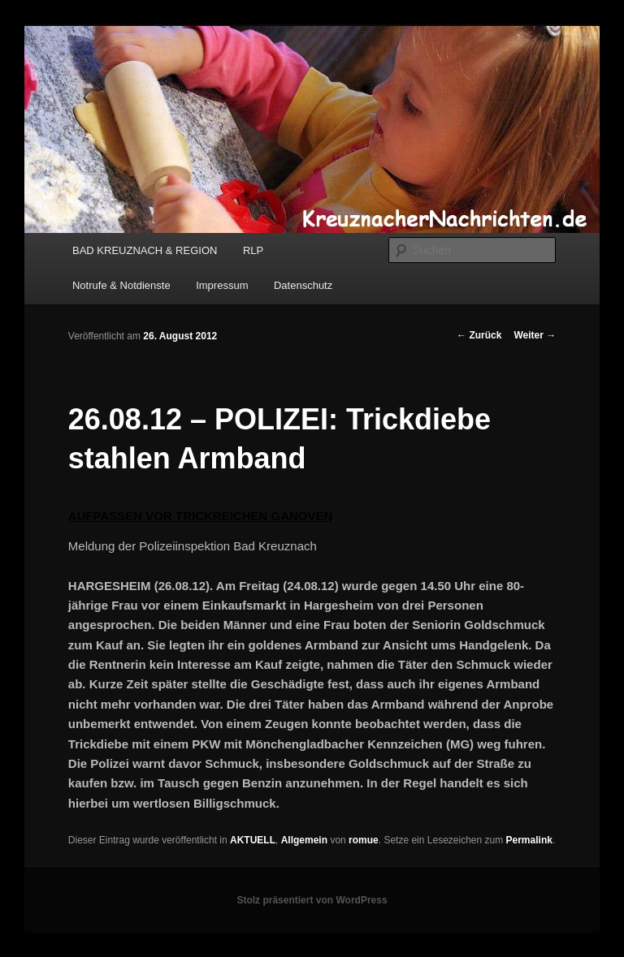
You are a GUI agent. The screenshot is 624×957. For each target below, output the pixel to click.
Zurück (479, 335)
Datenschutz (303, 285)
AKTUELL (252, 840)
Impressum (222, 285)
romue (364, 840)
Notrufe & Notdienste (121, 285)
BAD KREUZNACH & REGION (144, 250)
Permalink (529, 840)
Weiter (535, 335)
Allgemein (304, 840)
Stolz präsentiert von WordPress (311, 900)
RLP (253, 250)
